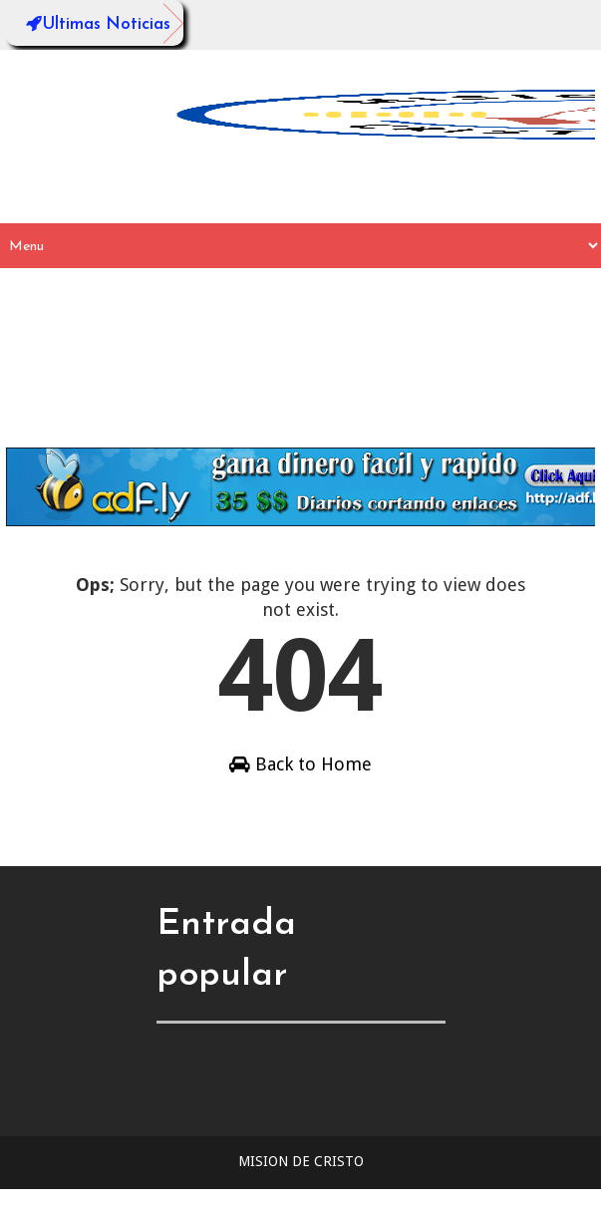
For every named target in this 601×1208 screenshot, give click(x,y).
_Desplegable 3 (87, 380)
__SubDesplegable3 (271, 335)
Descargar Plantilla (105, 425)
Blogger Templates (393, 1197)
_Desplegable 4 (225, 380)
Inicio (52, 290)
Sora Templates (271, 1197)
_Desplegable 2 (425, 335)
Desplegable (146, 290)
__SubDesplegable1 (429, 290)
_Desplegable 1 (275, 290)
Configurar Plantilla (462, 380)
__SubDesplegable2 (102, 335)
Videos (333, 380)
